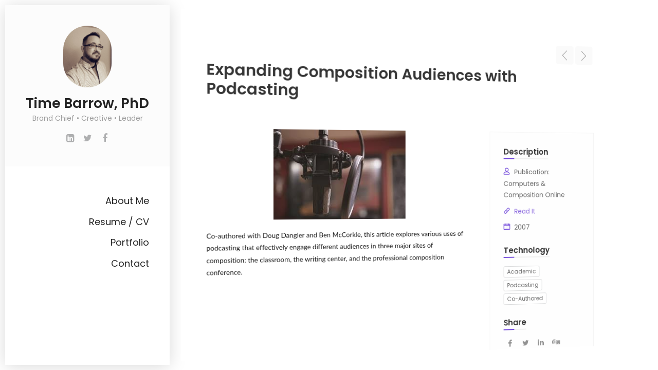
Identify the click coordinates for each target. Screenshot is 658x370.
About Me (127, 200)
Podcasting (507, 278)
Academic (505, 266)
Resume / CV (119, 221)
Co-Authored (508, 290)
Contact (130, 263)
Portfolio (130, 242)
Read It (508, 209)
